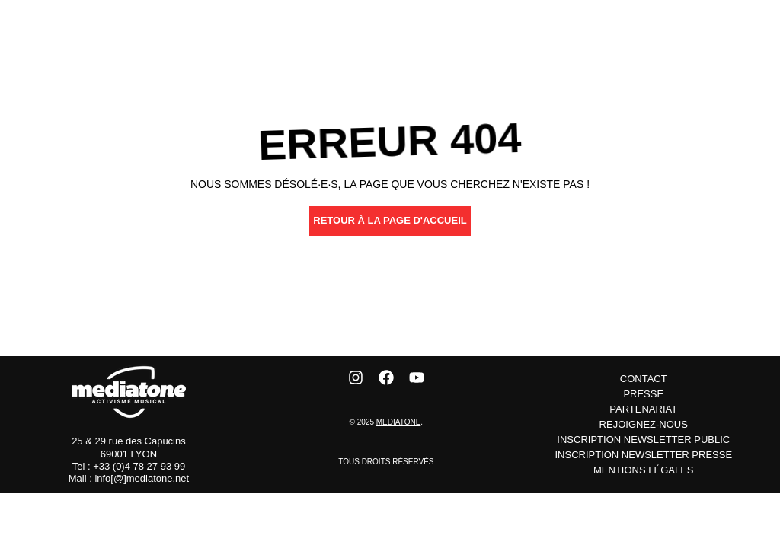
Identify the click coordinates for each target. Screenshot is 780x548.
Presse (643, 394)
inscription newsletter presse (643, 454)
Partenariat (643, 409)
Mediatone (398, 422)
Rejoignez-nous (643, 424)
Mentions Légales (643, 470)
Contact (643, 378)
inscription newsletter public (643, 439)
